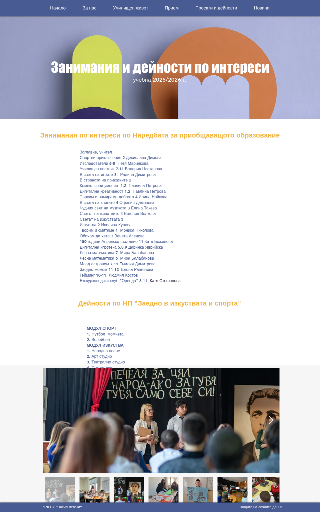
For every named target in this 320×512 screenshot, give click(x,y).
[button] (89, 8)
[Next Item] (271, 420)
